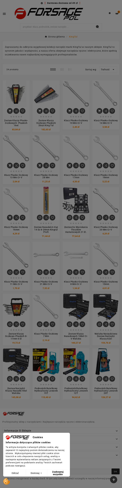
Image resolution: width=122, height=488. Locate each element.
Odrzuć (15, 473)
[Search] (57, 26)
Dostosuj (36, 473)
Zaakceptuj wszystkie (58, 473)
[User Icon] (110, 14)
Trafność (108, 69)
